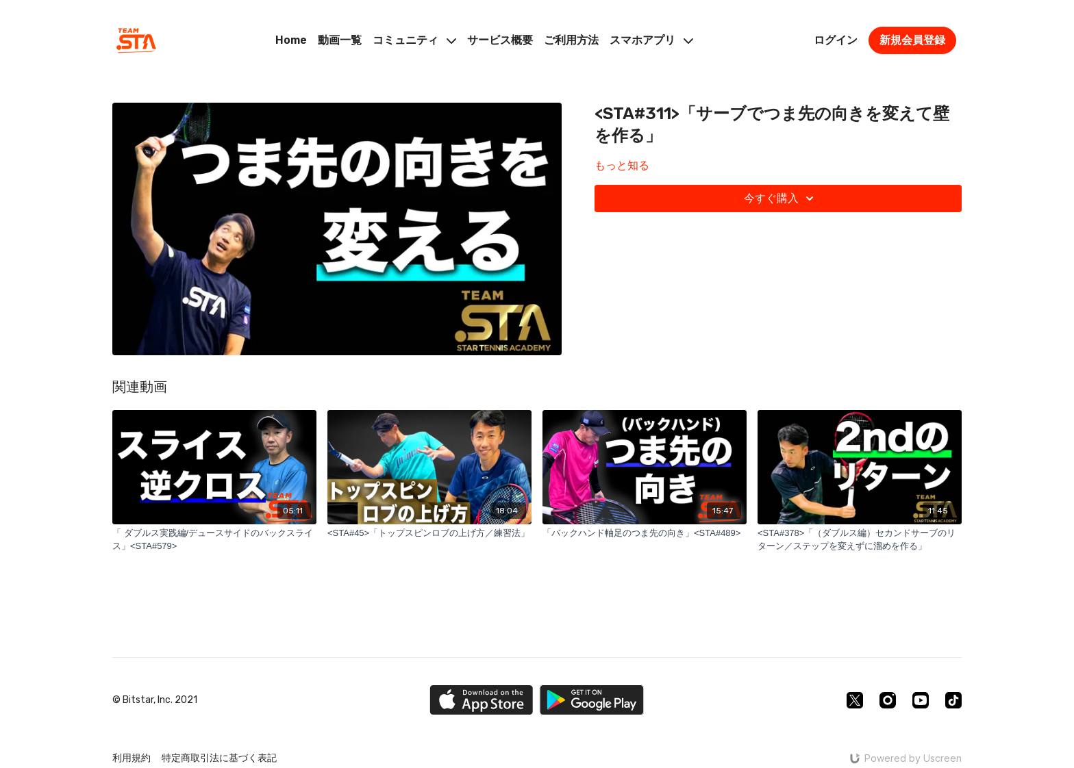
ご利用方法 (571, 40)
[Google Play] (592, 699)
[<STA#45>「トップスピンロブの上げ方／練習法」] (429, 533)
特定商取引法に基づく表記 (219, 758)
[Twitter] (855, 700)
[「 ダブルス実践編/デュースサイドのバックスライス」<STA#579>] (214, 539)
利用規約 (131, 758)
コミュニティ (414, 40)
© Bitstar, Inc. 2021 (154, 700)
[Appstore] (481, 699)
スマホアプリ (651, 40)
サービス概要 (500, 40)
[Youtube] (920, 700)
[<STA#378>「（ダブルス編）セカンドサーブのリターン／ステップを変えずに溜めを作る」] (860, 539)
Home (291, 40)
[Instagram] (887, 700)
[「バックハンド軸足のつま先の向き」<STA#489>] (644, 533)
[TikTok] (953, 700)
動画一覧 (340, 40)
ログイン (836, 40)
